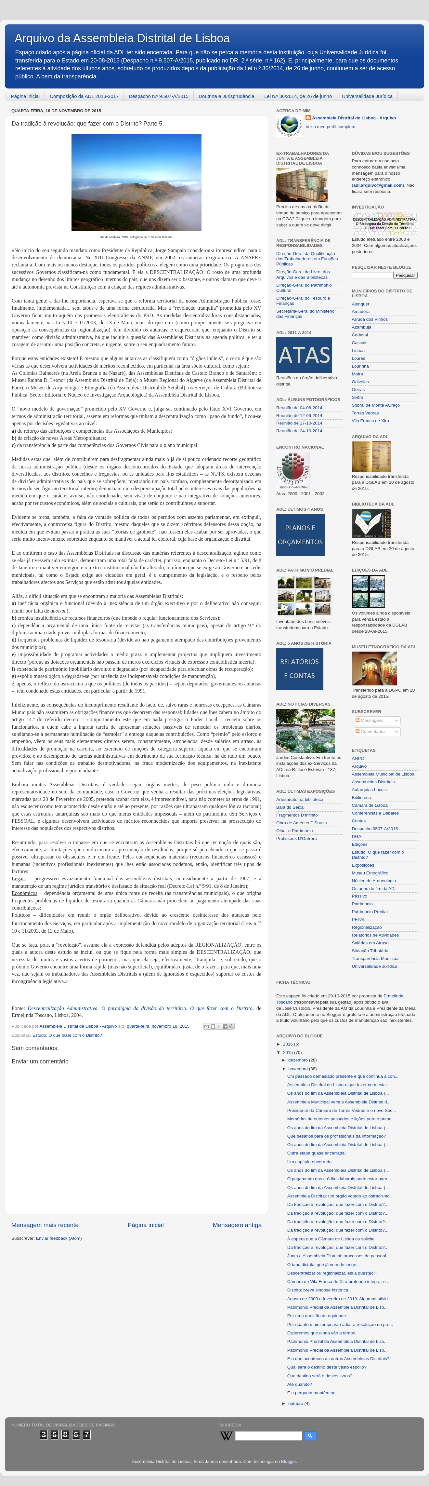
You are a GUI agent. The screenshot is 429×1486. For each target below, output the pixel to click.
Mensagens (370, 720)
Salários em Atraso (370, 942)
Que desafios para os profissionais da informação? (336, 1136)
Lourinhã (360, 366)
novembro (298, 1068)
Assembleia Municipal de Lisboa (383, 774)
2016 (288, 1044)
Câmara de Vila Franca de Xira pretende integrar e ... (339, 1281)
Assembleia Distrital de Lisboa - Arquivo (354, 117)
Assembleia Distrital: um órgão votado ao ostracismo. (339, 1196)
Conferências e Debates (375, 813)
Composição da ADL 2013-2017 (84, 96)
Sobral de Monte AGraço (376, 405)
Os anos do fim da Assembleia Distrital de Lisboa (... (338, 1093)
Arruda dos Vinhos (370, 319)
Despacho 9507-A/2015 (375, 828)
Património (362, 903)
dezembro (298, 1060)
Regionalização (367, 927)
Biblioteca (361, 797)
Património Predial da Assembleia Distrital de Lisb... (337, 1307)
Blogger (288, 1461)
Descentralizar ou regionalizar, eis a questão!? (332, 1273)
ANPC (358, 758)
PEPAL (359, 919)
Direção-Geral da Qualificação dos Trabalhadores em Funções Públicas (307, 258)
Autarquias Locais (369, 789)
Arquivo (359, 766)
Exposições (363, 865)
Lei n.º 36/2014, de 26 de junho (298, 96)
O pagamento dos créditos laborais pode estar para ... (339, 1178)
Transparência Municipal (376, 958)
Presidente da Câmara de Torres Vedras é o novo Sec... (341, 1110)
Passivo (359, 896)
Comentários (370, 731)
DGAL (358, 836)
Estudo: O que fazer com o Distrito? (67, 1035)
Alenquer (361, 304)
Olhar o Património (294, 830)
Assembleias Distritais (373, 781)
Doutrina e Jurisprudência (226, 96)
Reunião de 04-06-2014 (299, 407)
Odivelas (360, 381)
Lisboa (358, 350)
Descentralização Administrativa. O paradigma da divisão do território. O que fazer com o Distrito (140, 1008)
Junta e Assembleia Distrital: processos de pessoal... (338, 1255)
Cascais (360, 342)
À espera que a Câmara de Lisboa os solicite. (331, 1238)
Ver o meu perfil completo (330, 126)
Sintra (357, 397)
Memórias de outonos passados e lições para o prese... (341, 1118)
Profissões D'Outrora (296, 838)
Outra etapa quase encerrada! (316, 1153)
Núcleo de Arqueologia (374, 880)
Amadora (361, 311)
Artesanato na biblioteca (299, 799)
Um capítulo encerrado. (310, 1161)
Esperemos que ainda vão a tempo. (322, 1333)
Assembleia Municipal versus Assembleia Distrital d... (339, 1102)
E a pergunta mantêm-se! (312, 1392)
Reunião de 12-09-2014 (299, 415)
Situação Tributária (370, 950)
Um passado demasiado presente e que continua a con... (342, 1076)
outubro (296, 1403)
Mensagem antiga (237, 1225)
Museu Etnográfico (370, 873)
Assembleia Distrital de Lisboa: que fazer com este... (338, 1084)
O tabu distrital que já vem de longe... (323, 1264)
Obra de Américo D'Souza (301, 822)
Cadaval (360, 334)
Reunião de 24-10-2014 (299, 430)
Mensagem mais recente (45, 1225)
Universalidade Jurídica (367, 96)
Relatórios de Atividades (375, 935)
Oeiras (358, 389)
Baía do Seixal (290, 807)
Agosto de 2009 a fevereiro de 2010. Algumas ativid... (339, 1298)
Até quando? (299, 1384)
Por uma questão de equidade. (317, 1315)
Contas (359, 820)
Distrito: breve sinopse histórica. (318, 1290)
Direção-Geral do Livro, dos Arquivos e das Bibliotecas (303, 274)
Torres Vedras (365, 413)
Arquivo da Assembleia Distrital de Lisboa (122, 38)
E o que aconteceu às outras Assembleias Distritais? (338, 1358)
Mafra (357, 374)
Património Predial (370, 911)
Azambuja (361, 327)
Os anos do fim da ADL (374, 888)
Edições (360, 844)
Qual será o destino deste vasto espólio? (327, 1367)
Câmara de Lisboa (370, 805)
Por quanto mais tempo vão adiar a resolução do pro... (340, 1324)
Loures (358, 358)
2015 (288, 1052)
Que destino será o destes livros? (319, 1375)
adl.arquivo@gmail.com (378, 185)
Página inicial (25, 96)
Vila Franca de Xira (370, 420)
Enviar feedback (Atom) (59, 1238)
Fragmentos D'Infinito (297, 815)
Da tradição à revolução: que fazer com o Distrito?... (337, 1204)
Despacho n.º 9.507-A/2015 (158, 96)
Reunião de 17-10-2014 (299, 423)
